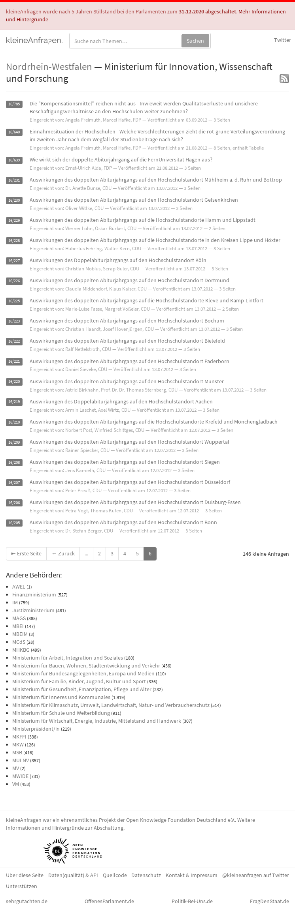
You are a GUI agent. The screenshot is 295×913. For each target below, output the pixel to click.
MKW (18, 744)
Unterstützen (21, 886)
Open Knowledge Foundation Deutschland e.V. (180, 819)
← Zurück (63, 553)
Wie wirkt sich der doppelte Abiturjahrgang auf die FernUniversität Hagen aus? (121, 159)
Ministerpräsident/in (36, 728)
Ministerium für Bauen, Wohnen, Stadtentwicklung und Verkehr (86, 665)
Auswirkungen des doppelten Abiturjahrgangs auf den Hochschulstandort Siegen (125, 461)
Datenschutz (146, 875)
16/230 (14, 200)
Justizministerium (33, 610)
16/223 (14, 321)
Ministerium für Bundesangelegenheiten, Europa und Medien (83, 673)
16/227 (14, 260)
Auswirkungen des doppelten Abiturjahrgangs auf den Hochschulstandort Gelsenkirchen (134, 199)
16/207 (14, 482)
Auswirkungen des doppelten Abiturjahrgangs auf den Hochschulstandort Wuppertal (129, 441)
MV (15, 768)
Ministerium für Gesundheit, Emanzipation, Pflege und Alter (81, 689)
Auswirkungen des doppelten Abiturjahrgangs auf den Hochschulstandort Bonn (123, 522)
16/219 (14, 402)
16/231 (14, 180)
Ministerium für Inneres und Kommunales (61, 697)
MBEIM (20, 633)
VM (15, 783)
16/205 (14, 522)
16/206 (14, 502)
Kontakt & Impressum (191, 875)
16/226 (14, 280)
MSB (17, 752)
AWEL (18, 586)
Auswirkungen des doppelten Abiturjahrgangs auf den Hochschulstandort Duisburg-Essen (135, 502)
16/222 (14, 341)
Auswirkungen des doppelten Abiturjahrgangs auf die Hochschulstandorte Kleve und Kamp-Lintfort (146, 300)
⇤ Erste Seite (26, 553)
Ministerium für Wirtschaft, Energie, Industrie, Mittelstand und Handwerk (96, 720)
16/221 (14, 361)
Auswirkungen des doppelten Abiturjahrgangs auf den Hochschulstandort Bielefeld (127, 340)
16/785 (14, 104)
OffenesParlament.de (109, 901)
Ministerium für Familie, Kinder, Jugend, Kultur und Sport (79, 681)
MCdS (18, 641)
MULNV (20, 760)
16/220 (14, 381)
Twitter (282, 39)
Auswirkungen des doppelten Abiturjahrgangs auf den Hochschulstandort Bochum (127, 320)
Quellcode (115, 875)
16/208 (14, 462)
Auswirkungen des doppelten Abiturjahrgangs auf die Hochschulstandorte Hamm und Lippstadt (142, 219)
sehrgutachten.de (26, 901)
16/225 (14, 301)
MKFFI (19, 736)
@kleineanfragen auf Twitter (255, 875)
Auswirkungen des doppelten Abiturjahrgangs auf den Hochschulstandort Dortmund (129, 280)
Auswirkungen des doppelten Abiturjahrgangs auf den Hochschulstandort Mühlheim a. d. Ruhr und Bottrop (156, 179)
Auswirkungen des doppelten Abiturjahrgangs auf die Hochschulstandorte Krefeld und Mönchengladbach (154, 421)
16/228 (14, 240)
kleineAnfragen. (34, 40)
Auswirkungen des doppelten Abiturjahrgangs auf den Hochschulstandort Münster (127, 381)
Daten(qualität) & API (73, 875)
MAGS (19, 618)
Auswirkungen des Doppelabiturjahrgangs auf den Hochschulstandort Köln (118, 260)
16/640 (14, 132)
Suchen (195, 40)
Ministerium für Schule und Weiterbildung (61, 712)
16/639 (14, 160)
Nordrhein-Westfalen (49, 66)
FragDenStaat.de (269, 901)
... (86, 553)
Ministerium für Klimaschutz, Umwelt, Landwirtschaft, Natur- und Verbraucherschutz (111, 705)
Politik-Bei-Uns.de (192, 901)
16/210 (14, 422)
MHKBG (21, 649)
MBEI (18, 626)
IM (15, 602)
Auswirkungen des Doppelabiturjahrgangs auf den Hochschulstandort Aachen (121, 401)
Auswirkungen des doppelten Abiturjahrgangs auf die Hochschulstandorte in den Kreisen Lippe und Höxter (155, 240)
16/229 (14, 220)
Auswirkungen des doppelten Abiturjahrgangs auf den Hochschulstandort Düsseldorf (130, 482)
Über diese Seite (24, 875)
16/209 (14, 442)
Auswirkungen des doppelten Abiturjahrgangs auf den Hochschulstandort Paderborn (129, 361)
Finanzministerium (34, 594)
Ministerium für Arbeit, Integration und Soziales (67, 657)
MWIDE (20, 776)
